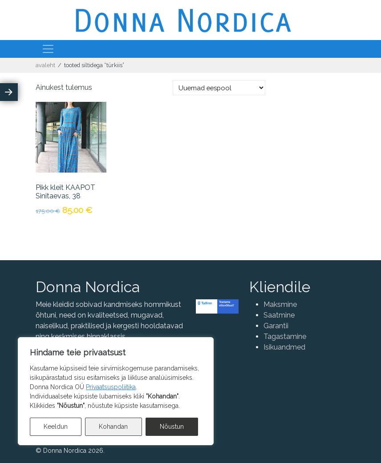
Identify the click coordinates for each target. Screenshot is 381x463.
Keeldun (56, 426)
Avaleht (45, 65)
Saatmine (279, 315)
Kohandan (113, 426)
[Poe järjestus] (219, 87)
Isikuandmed (284, 347)
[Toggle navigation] (48, 49)
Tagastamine (284, 336)
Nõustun (172, 426)
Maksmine (280, 304)
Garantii (275, 326)
